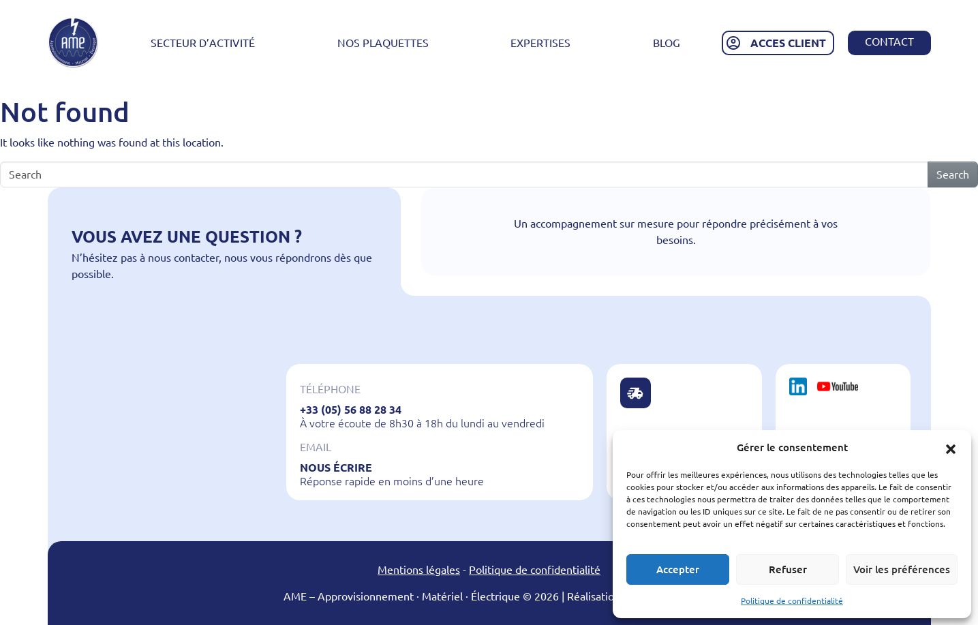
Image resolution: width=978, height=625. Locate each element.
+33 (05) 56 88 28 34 (350, 409)
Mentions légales (419, 570)
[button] (951, 448)
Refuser (788, 569)
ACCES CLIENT (788, 43)
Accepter (677, 569)
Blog (666, 43)
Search (952, 174)
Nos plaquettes (383, 43)
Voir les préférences (901, 569)
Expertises (540, 43)
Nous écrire (336, 467)
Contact (889, 41)
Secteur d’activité (203, 43)
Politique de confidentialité (792, 600)
